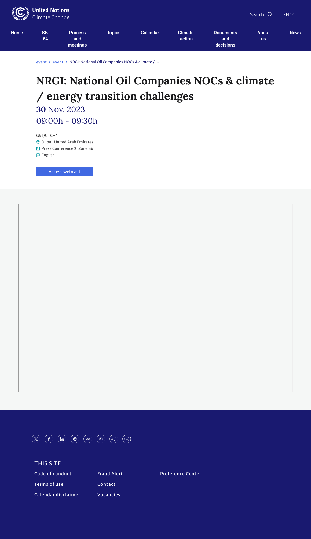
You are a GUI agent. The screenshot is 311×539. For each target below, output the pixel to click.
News (295, 32)
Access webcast (65, 171)
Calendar (150, 32)
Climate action (186, 35)
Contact (106, 484)
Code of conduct (53, 473)
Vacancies (108, 494)
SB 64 (45, 35)
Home (17, 32)
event (41, 62)
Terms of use (49, 484)
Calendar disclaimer (57, 494)
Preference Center (180, 473)
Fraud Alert (110, 473)
